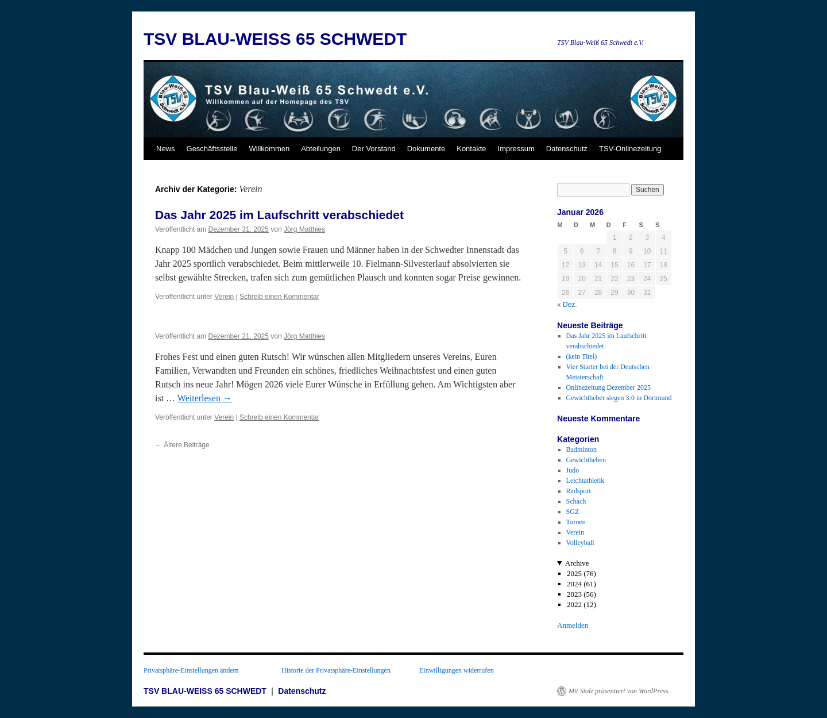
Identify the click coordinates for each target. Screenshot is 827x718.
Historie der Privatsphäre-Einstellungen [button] (336, 670)
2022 (574, 604)
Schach (576, 501)
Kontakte (471, 148)
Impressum (516, 148)
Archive (577, 563)
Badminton (581, 450)
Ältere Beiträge (182, 445)
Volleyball (580, 543)
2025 (574, 573)
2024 (574, 583)
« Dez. (567, 305)
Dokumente (426, 148)
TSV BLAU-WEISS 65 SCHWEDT (275, 38)
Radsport (578, 491)
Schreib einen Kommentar (279, 297)
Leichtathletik (585, 481)
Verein (224, 297)
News (165, 148)
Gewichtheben (586, 460)
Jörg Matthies (304, 229)
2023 (574, 594)
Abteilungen (321, 148)
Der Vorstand (374, 148)
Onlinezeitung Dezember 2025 (608, 387)
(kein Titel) (581, 356)
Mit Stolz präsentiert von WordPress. (619, 691)
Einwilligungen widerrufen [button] (456, 670)
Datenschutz (567, 148)
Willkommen (269, 148)
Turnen (576, 522)
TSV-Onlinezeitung (630, 148)
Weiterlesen (204, 398)
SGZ (572, 512)
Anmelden (572, 625)
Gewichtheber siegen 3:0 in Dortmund (619, 398)
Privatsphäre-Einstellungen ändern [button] (191, 670)
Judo (572, 470)
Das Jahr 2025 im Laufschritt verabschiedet (279, 214)
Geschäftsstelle (212, 148)
